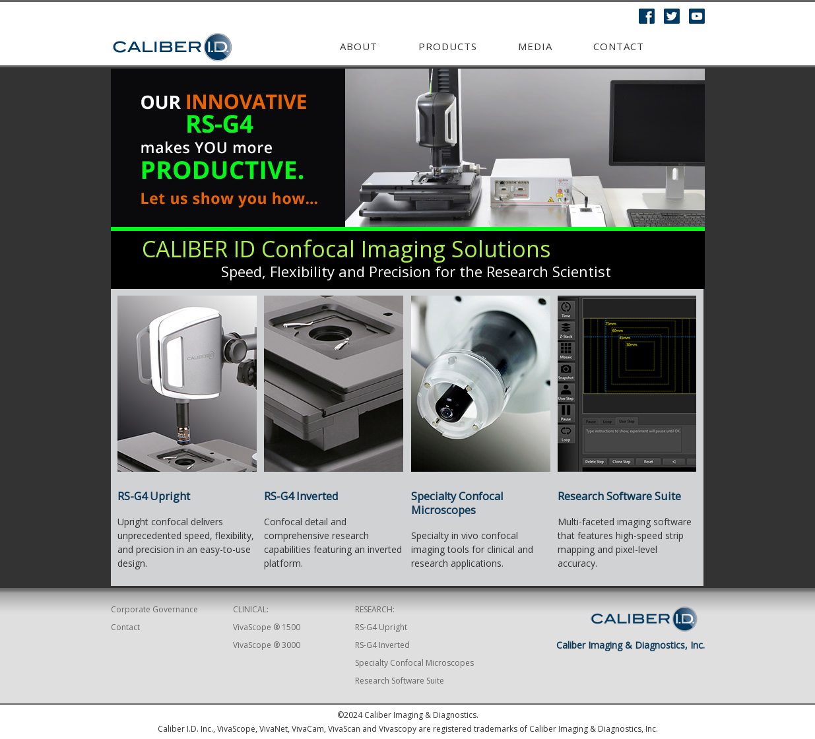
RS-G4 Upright (153, 496)
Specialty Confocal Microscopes (457, 503)
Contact (618, 46)
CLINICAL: (251, 609)
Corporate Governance (154, 609)
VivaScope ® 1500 (266, 627)
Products (447, 46)
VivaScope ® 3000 (266, 645)
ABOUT (358, 46)
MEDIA (535, 46)
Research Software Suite (619, 496)
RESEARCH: (375, 609)
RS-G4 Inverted (382, 645)
